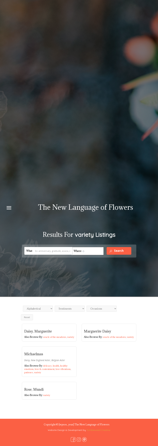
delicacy (48, 365)
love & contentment (45, 369)
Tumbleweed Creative (98, 430)
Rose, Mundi (34, 389)
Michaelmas (33, 354)
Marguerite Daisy (97, 331)
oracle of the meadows (55, 336)
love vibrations (63, 369)
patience (29, 372)
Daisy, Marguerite (38, 331)
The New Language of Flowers (85, 207)
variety (70, 336)
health (56, 365)
